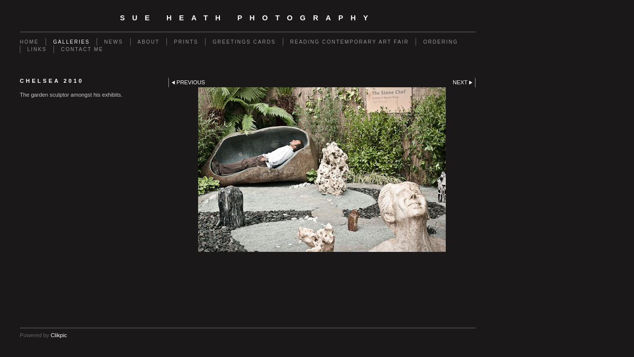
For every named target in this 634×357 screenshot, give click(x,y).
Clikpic (59, 335)
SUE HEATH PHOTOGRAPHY (247, 18)
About (149, 42)
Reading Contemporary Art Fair (349, 42)
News (113, 42)
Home (29, 42)
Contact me (82, 49)
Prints (186, 42)
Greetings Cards (243, 42)
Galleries (71, 42)
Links (37, 49)
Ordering (440, 42)
